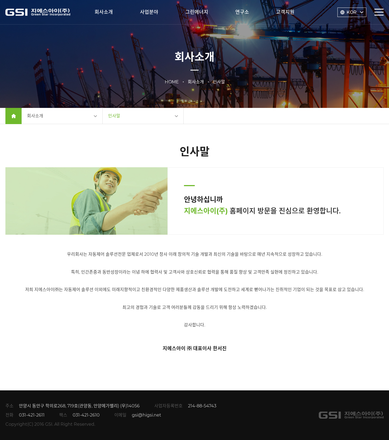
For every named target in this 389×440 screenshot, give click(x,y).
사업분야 (149, 12)
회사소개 (104, 12)
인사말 (114, 115)
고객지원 (285, 12)
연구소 (242, 12)
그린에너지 (196, 12)
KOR (352, 12)
